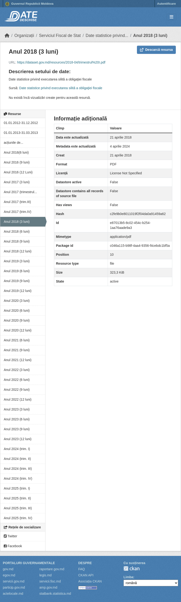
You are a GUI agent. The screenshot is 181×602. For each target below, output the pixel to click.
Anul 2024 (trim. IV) (18, 478)
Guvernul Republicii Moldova (29, 4)
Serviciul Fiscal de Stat (60, 35)
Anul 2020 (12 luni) (18, 330)
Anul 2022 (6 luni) (17, 380)
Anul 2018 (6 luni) (17, 231)
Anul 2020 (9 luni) (17, 320)
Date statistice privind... (107, 35)
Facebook (13, 546)
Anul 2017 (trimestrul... (20, 192)
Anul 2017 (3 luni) (17, 182)
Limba (128, 577)
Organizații (24, 35)
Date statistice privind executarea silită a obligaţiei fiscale (60, 88)
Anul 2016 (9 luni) (17, 162)
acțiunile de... (13, 142)
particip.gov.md (14, 587)
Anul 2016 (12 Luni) (18, 172)
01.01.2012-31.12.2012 (21, 123)
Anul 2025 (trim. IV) (18, 518)
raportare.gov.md (51, 569)
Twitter (10, 536)
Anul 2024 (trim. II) (17, 459)
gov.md (8, 569)
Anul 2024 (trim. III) (18, 468)
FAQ (81, 569)
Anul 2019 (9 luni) (17, 281)
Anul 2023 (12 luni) (18, 439)
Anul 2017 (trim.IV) (17, 212)
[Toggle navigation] (171, 17)
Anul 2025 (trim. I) (17, 488)
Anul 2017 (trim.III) (17, 202)
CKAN (131, 568)
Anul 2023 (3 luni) (17, 409)
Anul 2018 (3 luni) (150, 35)
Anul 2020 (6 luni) (17, 310)
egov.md (9, 575)
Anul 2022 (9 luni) (17, 389)
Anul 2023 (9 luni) (17, 429)
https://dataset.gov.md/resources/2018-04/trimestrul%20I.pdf (61, 62)
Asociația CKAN (90, 581)
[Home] (7, 35)
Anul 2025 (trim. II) (17, 498)
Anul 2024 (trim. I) (17, 449)
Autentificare (166, 3)
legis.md (45, 575)
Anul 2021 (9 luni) (17, 350)
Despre (85, 563)
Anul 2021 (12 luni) (18, 360)
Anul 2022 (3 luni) (17, 370)
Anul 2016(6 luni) (16, 152)
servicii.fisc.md (50, 581)
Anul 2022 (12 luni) (18, 399)
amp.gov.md (48, 587)
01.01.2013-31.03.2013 (21, 133)
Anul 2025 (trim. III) (18, 508)
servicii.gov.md (14, 581)
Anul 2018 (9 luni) (17, 241)
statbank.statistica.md (55, 593)
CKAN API (86, 575)
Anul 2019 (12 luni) (18, 291)
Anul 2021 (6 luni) (17, 340)
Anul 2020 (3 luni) (17, 301)
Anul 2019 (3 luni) (17, 261)
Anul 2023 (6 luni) (17, 419)
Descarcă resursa (156, 50)
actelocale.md (13, 593)
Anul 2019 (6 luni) (17, 271)
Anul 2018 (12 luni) (18, 251)
